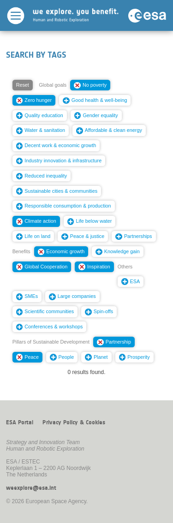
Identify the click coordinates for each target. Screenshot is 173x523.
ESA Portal (19, 422)
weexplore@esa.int (31, 488)
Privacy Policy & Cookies (73, 422)
